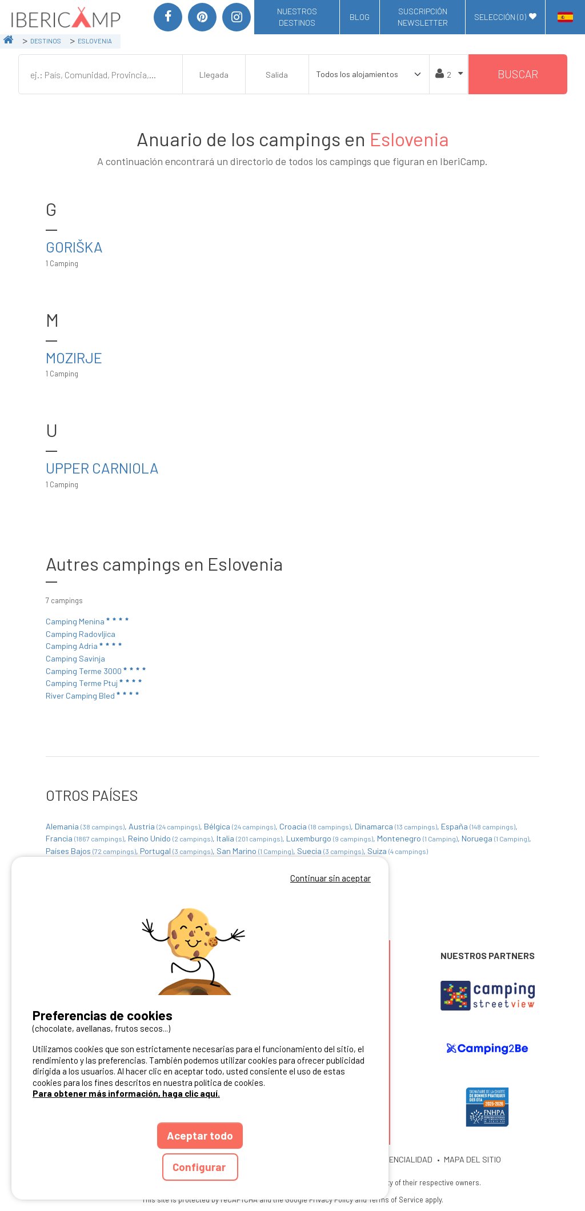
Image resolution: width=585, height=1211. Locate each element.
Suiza (397, 851)
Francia (86, 838)
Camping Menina (88, 621)
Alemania (86, 826)
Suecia (331, 851)
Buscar (518, 74)
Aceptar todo (200, 1135)
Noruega (496, 838)
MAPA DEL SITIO (472, 1159)
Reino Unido (171, 838)
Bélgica (240, 826)
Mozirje (74, 357)
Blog (360, 17)
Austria (165, 826)
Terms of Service (395, 1199)
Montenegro (418, 838)
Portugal (177, 851)
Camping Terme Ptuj (94, 682)
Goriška (74, 246)
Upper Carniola (102, 467)
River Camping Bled (93, 695)
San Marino (256, 851)
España (479, 826)
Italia (250, 838)
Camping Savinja (75, 658)
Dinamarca (397, 826)
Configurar (200, 1166)
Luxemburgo (330, 838)
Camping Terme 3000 (96, 670)
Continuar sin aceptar (330, 878)
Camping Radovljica (80, 634)
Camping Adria (84, 646)
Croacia (315, 826)
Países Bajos (92, 851)
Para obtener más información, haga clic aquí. (126, 1093)
